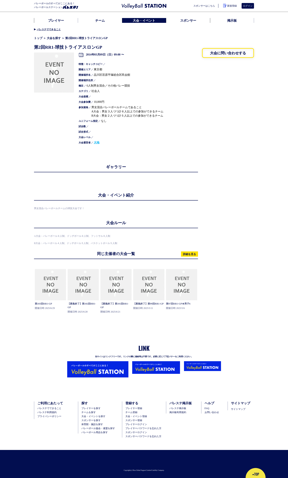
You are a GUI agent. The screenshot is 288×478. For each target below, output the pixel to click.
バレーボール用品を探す (94, 432)
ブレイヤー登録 (133, 408)
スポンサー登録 (133, 420)
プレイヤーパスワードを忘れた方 (143, 428)
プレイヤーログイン (136, 424)
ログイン (248, 6)
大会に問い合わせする (228, 53)
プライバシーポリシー (49, 416)
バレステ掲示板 (177, 408)
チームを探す (88, 412)
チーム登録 (131, 412)
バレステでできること (49, 29)
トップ (38, 38)
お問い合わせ (212, 412)
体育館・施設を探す (92, 424)
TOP (255, 474)
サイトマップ (238, 409)
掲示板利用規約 (177, 412)
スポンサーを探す (91, 420)
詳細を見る (189, 254)
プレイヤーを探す (91, 408)
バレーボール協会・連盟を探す (98, 428)
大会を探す (54, 38)
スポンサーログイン (136, 432)
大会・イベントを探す (93, 416)
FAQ (207, 408)
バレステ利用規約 (47, 412)
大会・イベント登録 (136, 416)
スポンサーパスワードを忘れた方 (143, 436)
